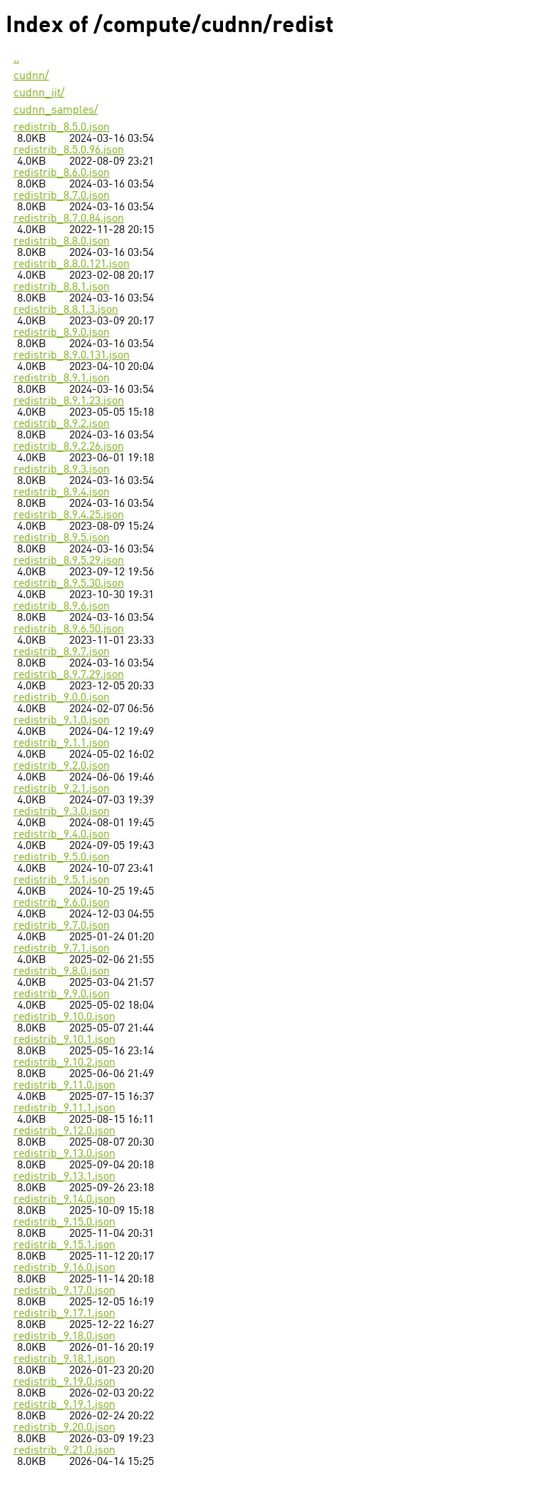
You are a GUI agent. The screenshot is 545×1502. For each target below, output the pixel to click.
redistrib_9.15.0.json (64, 1222)
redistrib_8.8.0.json (62, 241)
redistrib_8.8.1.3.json (66, 310)
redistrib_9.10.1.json (64, 1040)
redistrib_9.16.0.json (64, 1268)
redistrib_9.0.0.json (62, 698)
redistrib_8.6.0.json (62, 173)
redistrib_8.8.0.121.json (72, 264)
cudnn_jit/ (39, 93)
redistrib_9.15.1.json (64, 1245)
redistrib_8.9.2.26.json (69, 447)
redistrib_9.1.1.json (62, 743)
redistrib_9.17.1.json (64, 1314)
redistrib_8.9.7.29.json (69, 675)
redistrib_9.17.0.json (64, 1291)
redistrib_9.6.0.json (62, 903)
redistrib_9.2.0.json (62, 766)
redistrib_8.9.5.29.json (69, 561)
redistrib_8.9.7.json (62, 652)
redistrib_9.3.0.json (62, 812)
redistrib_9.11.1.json (64, 1108)
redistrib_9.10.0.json (64, 1017)
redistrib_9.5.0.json (62, 857)
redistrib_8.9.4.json (62, 492)
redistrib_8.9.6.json (62, 606)
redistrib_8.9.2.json (62, 424)
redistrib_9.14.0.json (64, 1199)
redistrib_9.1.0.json (62, 720)
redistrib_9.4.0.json (62, 834)
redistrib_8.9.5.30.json (69, 584)
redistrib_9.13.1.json (64, 1177)
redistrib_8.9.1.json (62, 378)
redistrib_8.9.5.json (62, 538)
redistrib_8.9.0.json (62, 333)
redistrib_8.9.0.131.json (72, 355)
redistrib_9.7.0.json (62, 926)
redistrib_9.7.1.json (62, 949)
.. (16, 59)
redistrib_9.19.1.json (64, 1405)
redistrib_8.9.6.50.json (69, 629)
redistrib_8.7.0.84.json (69, 219)
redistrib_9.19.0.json (64, 1382)
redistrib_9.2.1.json (62, 789)
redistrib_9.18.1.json (64, 1359)
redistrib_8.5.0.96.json (69, 150)
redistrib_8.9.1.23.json (69, 401)
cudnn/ (31, 76)
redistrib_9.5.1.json (62, 880)
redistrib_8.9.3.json (62, 469)
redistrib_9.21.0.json (64, 1450)
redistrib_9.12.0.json (64, 1131)
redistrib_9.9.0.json (62, 994)
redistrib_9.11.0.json (64, 1085)
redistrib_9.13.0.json (64, 1154)
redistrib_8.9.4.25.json (69, 515)
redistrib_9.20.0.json (64, 1428)
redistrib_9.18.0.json (64, 1336)
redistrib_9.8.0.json (62, 971)
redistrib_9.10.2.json (64, 1063)
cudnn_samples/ (56, 110)
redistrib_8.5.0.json (62, 127)
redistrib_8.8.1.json (62, 287)
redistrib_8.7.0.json (62, 196)
